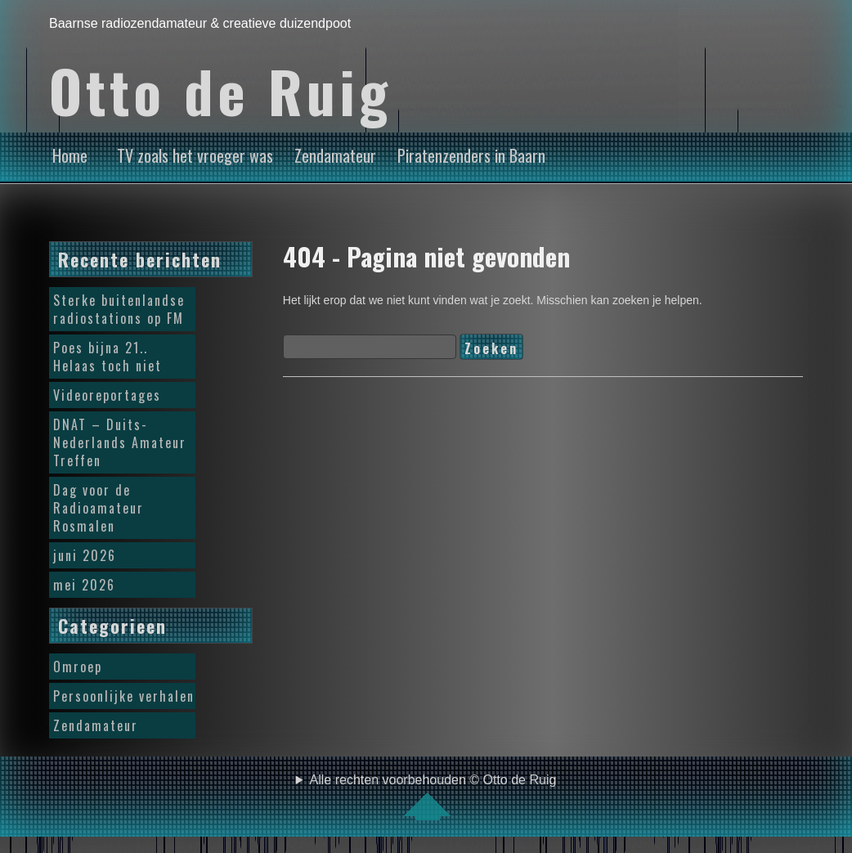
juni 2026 (84, 555)
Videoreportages (107, 395)
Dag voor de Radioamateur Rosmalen (98, 508)
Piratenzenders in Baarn (471, 155)
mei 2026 (84, 585)
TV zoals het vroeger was (195, 155)
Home (69, 155)
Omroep (77, 666)
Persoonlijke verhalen (124, 696)
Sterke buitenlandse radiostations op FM (119, 309)
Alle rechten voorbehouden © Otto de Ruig (433, 796)
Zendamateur (335, 155)
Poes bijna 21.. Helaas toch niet (107, 356)
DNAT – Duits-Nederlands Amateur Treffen (119, 442)
